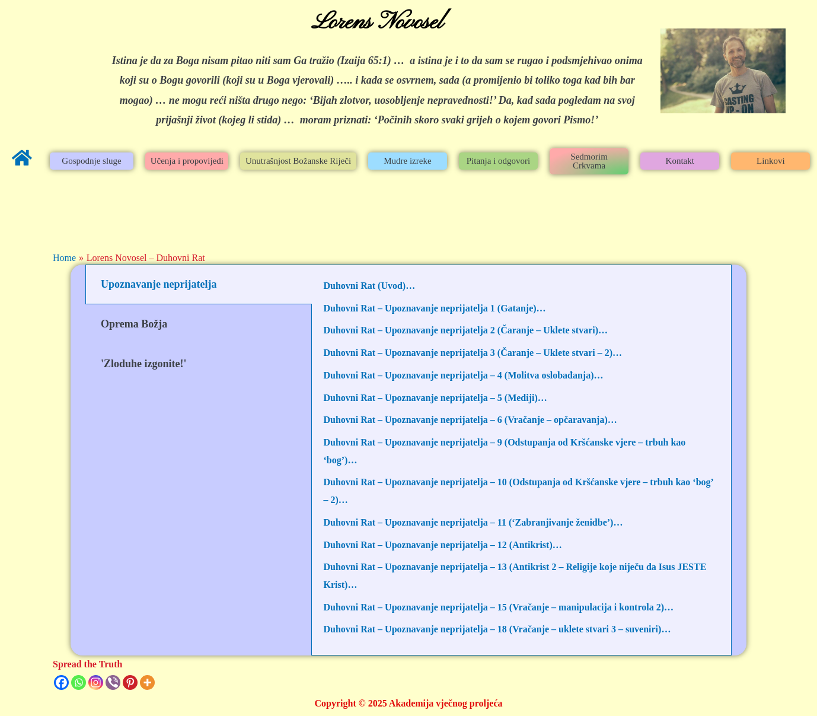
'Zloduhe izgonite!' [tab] (144, 364)
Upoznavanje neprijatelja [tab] (158, 284)
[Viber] (113, 682)
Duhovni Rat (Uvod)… (370, 286)
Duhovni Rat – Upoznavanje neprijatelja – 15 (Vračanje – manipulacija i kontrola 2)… (499, 607)
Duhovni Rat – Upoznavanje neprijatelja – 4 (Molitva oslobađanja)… (464, 375)
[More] (147, 682)
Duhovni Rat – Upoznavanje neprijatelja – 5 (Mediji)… (435, 398)
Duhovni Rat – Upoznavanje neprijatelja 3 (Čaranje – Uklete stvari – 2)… (473, 353)
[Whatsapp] (78, 682)
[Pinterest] (130, 682)
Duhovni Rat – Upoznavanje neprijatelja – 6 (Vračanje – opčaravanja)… (470, 420)
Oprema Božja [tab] (134, 324)
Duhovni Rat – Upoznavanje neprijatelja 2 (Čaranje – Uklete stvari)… (466, 330)
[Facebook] (61, 682)
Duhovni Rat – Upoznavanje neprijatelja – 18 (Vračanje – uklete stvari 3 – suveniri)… (497, 629)
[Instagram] (95, 682)
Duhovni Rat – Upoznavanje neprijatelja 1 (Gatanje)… (435, 308)
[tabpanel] (522, 460)
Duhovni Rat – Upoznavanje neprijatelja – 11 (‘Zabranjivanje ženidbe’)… (473, 522)
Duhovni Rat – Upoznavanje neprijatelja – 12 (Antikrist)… (443, 545)
